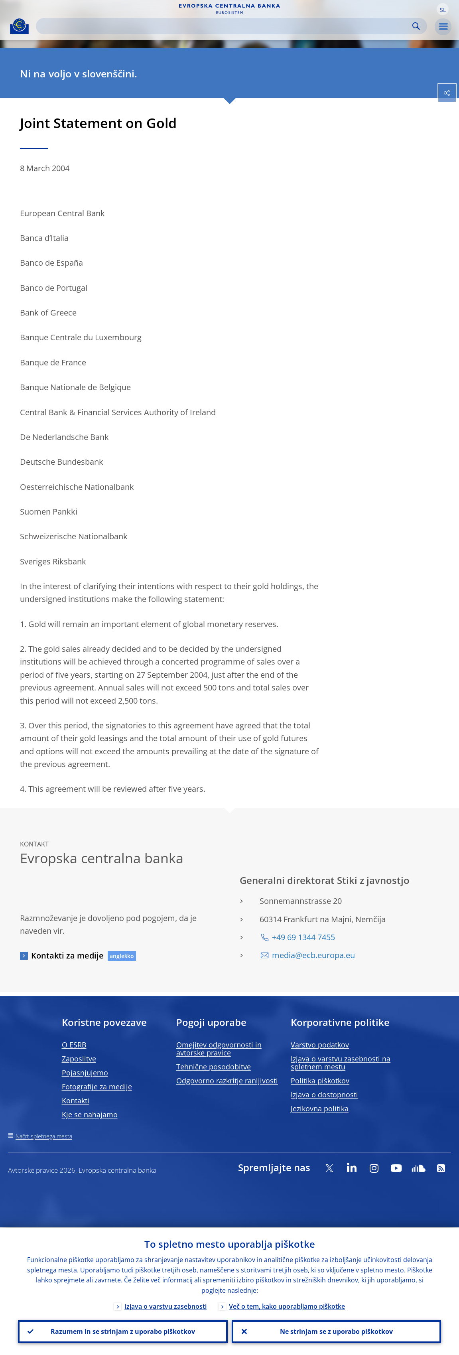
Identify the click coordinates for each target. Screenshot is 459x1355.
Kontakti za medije (67, 955)
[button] (443, 9)
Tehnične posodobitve (213, 1066)
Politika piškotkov (320, 1080)
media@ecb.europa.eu (313, 955)
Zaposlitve (79, 1058)
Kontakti (75, 1100)
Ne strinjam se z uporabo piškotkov (336, 1331)
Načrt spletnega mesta (44, 1136)
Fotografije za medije (97, 1086)
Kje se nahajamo (90, 1114)
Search (416, 26)
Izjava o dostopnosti (324, 1094)
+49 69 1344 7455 (303, 937)
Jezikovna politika (320, 1108)
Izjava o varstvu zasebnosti (165, 1306)
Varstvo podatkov (320, 1044)
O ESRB (74, 1044)
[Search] (225, 26)
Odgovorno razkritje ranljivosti (227, 1080)
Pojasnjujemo (85, 1072)
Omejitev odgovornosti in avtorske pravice (219, 1048)
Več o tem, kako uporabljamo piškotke (287, 1306)
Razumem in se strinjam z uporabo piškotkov (123, 1331)
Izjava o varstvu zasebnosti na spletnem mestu (340, 1062)
